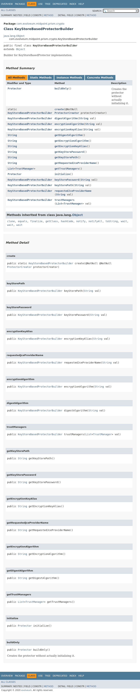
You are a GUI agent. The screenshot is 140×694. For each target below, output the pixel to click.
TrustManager (24, 168)
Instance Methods (69, 77)
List (11, 168)
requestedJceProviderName (73, 190)
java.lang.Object (14, 35)
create (59, 109)
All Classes (8, 10)
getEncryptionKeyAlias (71, 146)
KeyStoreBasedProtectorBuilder (30, 112)
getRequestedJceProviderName (75, 163)
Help (81, 4)
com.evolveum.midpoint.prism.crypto (40, 23)
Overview (7, 4)
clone (11, 221)
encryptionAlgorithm (69, 124)
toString (112, 221)
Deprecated (60, 4)
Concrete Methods (100, 77)
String (83, 118)
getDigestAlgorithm (68, 135)
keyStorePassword (67, 179)
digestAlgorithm (66, 118)
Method (48, 15)
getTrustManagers (67, 168)
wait (124, 221)
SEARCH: (97, 11)
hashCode (67, 221)
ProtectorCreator (67, 112)
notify (80, 221)
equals (22, 221)
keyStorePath (64, 185)
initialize (62, 174)
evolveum (26, 690)
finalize (36, 221)
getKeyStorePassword (69, 151)
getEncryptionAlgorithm (71, 140)
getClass (52, 221)
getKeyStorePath (66, 157)
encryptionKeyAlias (68, 129)
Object (20, 49)
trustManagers (65, 199)
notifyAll (95, 221)
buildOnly (61, 88)
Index (72, 4)
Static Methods (41, 77)
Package (20, 4)
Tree (47, 4)
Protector (15, 88)
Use (40, 4)
